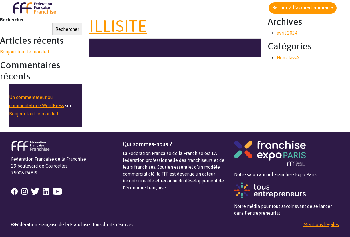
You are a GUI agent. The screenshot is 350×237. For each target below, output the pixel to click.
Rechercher (12, 19)
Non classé (288, 57)
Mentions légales (321, 224)
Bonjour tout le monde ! (24, 51)
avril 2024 (287, 32)
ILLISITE (118, 26)
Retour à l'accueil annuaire (302, 7)
